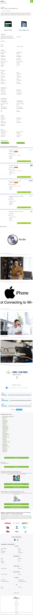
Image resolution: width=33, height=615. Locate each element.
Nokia (19, 561)
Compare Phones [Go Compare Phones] (16, 487)
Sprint (2, 549)
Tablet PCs (20, 568)
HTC (2, 559)
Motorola (2, 561)
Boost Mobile (20, 552)
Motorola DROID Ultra (5, 446)
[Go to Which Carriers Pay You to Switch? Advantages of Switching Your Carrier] (16, 268)
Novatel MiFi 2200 (5, 449)
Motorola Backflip (5, 444)
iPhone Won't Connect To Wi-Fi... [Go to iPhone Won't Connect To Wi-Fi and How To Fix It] (5, 308)
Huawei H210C (4, 417)
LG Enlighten (4, 435)
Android (2, 587)
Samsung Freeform (5, 427)
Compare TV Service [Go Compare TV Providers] (16, 504)
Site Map (16, 611)
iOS (1, 588)
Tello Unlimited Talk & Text (13, 165)
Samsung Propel (5, 421)
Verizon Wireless (4, 548)
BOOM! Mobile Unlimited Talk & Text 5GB (16, 211)
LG (18, 559)
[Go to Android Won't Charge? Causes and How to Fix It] (16, 351)
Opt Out (16, 613)
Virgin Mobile (3, 551)
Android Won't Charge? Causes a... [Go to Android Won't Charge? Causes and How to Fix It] (5, 364)
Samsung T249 (4, 445)
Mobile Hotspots (4, 568)
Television (20, 574)
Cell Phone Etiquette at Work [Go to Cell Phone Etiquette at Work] (4, 336)
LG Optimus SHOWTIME (6, 441)
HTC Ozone (4, 432)
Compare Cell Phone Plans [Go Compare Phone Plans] (16, 484)
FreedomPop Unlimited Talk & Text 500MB (16, 196)
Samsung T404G (5, 420)
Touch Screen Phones (5, 581)
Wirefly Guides (16, 592)
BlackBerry (20, 558)
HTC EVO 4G (4, 423)
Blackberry (20, 587)
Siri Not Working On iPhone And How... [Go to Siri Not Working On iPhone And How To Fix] (5, 253)
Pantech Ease (4, 439)
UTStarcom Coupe (5, 429)
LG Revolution (4, 440)
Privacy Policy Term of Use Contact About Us (16, 606)
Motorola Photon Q (5, 433)
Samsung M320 (4, 451)
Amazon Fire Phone (5, 426)
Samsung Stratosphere (5, 434)
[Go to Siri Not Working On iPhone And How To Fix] (16, 240)
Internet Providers (4, 574)
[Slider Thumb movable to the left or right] (7, 395)
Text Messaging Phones (22, 581)
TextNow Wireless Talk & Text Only (15, 181)
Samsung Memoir (5, 428)
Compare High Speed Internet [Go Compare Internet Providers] (16, 507)
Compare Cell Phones (3, 3)
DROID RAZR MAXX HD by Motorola (8, 416)
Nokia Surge (4, 438)
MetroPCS (3, 552)
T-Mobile (19, 549)
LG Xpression (4, 450)
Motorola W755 (4, 422)
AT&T (19, 548)
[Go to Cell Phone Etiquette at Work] (16, 323)
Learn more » (18, 36)
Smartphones (3, 579)
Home (16, 600)
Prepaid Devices (21, 579)
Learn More (16, 457)
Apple (2, 558)
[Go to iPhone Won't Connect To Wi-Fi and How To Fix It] (16, 296)
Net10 (19, 551)
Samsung (2, 562)
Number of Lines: (16, 385)
